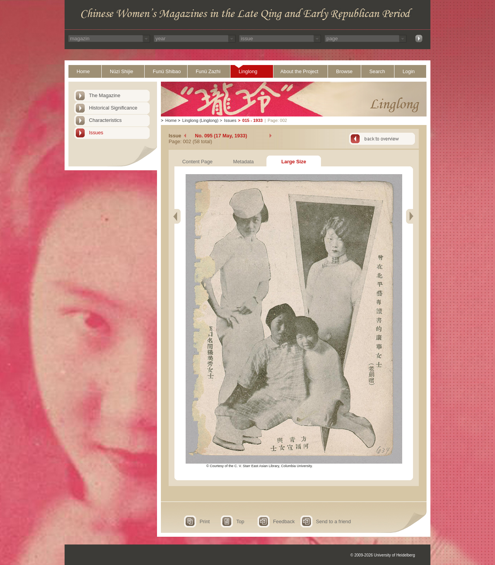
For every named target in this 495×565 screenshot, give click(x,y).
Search (377, 71)
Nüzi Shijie (121, 71)
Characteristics (105, 120)
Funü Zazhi (208, 71)
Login (409, 71)
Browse (344, 71)
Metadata (243, 161)
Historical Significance (113, 108)
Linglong (248, 71)
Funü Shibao (167, 71)
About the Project (299, 71)
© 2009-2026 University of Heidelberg (382, 555)
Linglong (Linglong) (200, 120)
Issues (96, 132)
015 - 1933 (252, 120)
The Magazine (104, 95)
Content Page (197, 161)
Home (83, 71)
